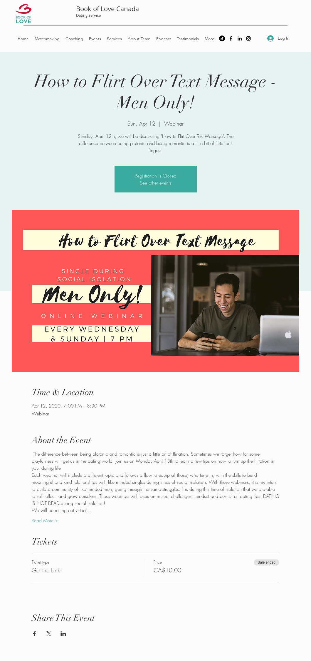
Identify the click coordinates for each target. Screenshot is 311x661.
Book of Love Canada (107, 8)
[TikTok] (222, 38)
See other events (155, 183)
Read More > (45, 520)
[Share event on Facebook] (34, 633)
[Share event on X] (49, 633)
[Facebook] (231, 38)
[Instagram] (248, 38)
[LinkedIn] (240, 38)
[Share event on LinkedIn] (63, 633)
